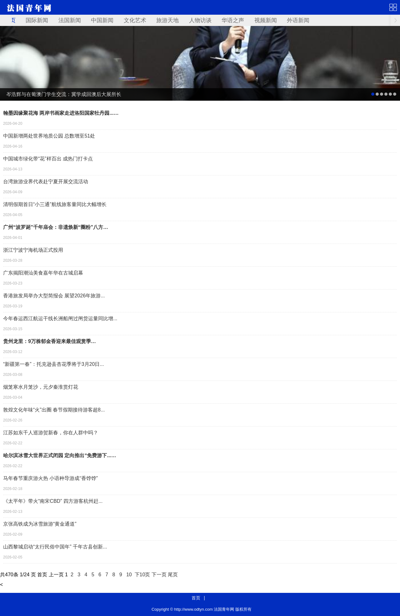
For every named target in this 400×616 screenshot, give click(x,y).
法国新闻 (69, 20)
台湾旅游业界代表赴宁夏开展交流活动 (45, 181)
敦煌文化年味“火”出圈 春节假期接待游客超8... (54, 409)
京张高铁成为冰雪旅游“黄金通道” (40, 524)
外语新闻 (298, 20)
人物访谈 (200, 20)
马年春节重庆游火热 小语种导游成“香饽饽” (50, 478)
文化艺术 (135, 20)
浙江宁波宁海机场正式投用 (33, 250)
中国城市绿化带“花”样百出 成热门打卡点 (48, 158)
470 (9, 574)
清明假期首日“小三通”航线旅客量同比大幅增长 (55, 204)
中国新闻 (102, 20)
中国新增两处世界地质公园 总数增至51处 (49, 136)
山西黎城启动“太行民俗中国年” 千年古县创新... (55, 546)
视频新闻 (265, 20)
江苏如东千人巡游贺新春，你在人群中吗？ (50, 432)
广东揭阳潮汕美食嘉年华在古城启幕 (43, 272)
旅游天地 (167, 20)
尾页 (173, 574)
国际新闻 (37, 20)
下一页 (159, 574)
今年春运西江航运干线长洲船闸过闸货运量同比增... (60, 318)
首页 (196, 597)
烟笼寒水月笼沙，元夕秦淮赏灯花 (40, 387)
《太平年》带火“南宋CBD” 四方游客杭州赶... (52, 501)
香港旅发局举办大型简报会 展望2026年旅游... (54, 295)
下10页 (142, 574)
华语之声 (233, 20)
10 (129, 574)
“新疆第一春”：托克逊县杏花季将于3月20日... (53, 364)
